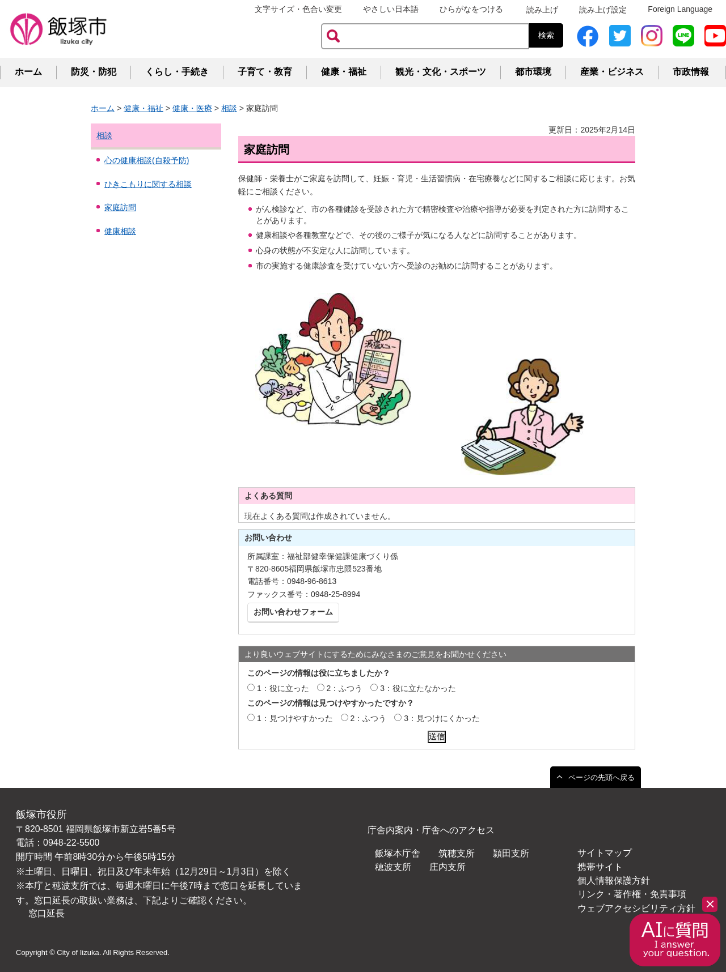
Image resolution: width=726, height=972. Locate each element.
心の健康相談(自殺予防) (146, 160)
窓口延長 (46, 913)
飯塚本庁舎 (397, 853)
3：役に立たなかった (418, 688)
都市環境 (533, 71)
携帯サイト (600, 867)
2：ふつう (345, 688)
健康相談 (120, 231)
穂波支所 (393, 867)
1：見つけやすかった (295, 718)
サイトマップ (604, 853)
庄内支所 (447, 867)
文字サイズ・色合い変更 (298, 9)
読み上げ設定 (603, 9)
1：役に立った (283, 688)
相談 (229, 108)
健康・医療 (192, 108)
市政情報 (691, 71)
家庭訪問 (120, 207)
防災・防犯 (93, 71)
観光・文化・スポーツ (440, 71)
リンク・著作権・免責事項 (631, 894)
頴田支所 (511, 853)
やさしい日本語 (391, 9)
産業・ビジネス (612, 71)
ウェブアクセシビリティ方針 (636, 908)
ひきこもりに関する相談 (148, 184)
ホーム (28, 71)
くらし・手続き (177, 71)
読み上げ (542, 9)
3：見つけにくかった (442, 718)
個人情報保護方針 (613, 880)
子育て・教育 (265, 71)
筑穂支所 (456, 853)
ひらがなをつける (471, 9)
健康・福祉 (343, 71)
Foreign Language (680, 9)
